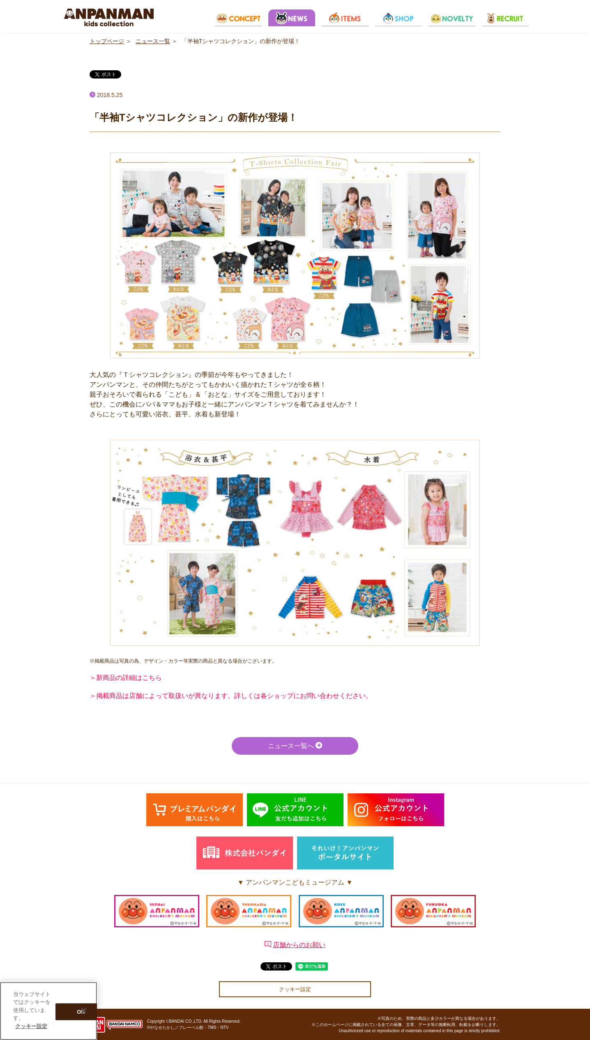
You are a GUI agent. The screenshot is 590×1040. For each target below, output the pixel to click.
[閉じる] (84, 1012)
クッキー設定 (295, 989)
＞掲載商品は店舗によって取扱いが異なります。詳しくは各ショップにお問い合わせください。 (231, 695)
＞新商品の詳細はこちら (126, 677)
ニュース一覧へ (295, 745)
